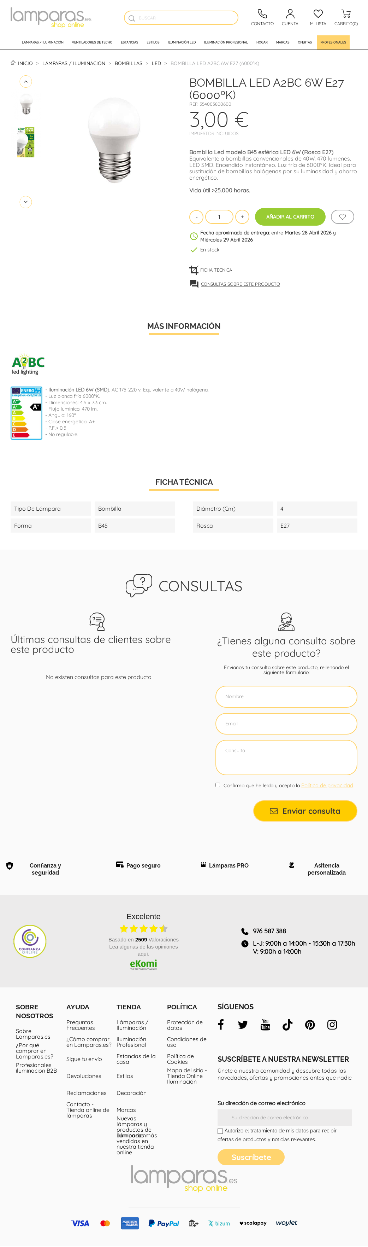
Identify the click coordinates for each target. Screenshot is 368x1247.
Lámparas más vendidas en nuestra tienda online (137, 1144)
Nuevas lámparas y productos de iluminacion (134, 1127)
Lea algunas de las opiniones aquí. (143, 950)
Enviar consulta (305, 811)
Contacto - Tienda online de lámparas (87, 1110)
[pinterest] (309, 1025)
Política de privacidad (327, 785)
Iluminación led (182, 42)
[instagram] (332, 1025)
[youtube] (265, 1025)
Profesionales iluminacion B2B (36, 1068)
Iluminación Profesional (131, 1042)
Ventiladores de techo (92, 42)
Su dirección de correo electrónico (261, 1103)
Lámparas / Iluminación (43, 42)
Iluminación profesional (226, 42)
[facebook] (220, 1025)
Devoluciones (83, 1076)
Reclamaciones (86, 1093)
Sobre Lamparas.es (33, 1034)
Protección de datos (185, 1025)
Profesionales (333, 42)
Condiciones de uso (187, 1042)
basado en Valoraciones (143, 940)
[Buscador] (132, 18)
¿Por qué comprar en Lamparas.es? (34, 1051)
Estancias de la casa (136, 1059)
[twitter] (243, 1025)
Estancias (129, 42)
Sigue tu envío (84, 1059)
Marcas (282, 42)
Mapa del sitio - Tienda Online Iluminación (187, 1076)
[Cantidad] (219, 217)
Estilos (153, 42)
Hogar (262, 42)
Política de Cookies (180, 1059)
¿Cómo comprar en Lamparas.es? (89, 1042)
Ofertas (305, 42)
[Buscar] (181, 18)
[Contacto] (262, 17)
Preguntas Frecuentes (80, 1025)
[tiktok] (287, 1025)
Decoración (132, 1093)
